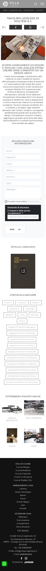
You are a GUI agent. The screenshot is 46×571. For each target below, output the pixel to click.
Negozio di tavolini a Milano (22, 345)
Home (5, 10)
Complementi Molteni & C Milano (22, 376)
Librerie (23, 489)
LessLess (39, 10)
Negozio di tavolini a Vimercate (22, 352)
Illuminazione (23, 520)
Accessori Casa (15, 10)
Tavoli (23, 498)
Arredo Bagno (23, 502)
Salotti (23, 495)
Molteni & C (14, 309)
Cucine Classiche (23, 474)
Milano (22, 321)
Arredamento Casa (23, 485)
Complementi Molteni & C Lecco (22, 370)
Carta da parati (23, 527)
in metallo (22, 303)
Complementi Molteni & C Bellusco (22, 364)
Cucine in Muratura (23, 477)
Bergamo (10, 315)
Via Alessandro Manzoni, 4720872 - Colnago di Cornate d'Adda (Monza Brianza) (23, 542)
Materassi (23, 517)
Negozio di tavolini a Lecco (22, 339)
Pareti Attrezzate (23, 492)
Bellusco (34, 315)
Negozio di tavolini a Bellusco (22, 333)
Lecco (22, 315)
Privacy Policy (33, 201)
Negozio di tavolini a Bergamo (22, 327)
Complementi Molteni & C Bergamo (22, 358)
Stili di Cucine (23, 464)
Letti (23, 505)
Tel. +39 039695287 (23, 548)
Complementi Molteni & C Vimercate (22, 382)
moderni (36, 303)
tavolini (8, 303)
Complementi (29, 10)
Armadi (23, 508)
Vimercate (30, 309)
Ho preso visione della (23, 201)
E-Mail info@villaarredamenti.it (23, 551)
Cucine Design (23, 467)
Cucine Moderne (23, 470)
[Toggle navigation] (42, 4)
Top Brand (23, 531)
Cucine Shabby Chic (23, 480)
